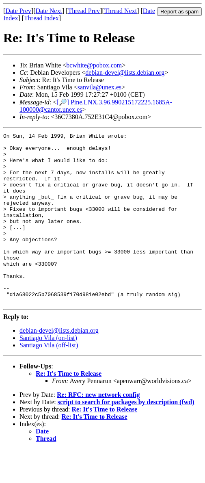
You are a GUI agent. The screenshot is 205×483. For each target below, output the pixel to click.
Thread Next (120, 10)
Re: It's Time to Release (68, 407)
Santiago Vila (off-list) (48, 379)
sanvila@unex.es (99, 87)
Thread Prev (84, 10)
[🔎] (62, 102)
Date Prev (18, 10)
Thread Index (41, 18)
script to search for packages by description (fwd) (126, 436)
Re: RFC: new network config (98, 428)
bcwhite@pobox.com (94, 65)
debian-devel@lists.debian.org (124, 72)
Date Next (49, 10)
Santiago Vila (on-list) (48, 371)
